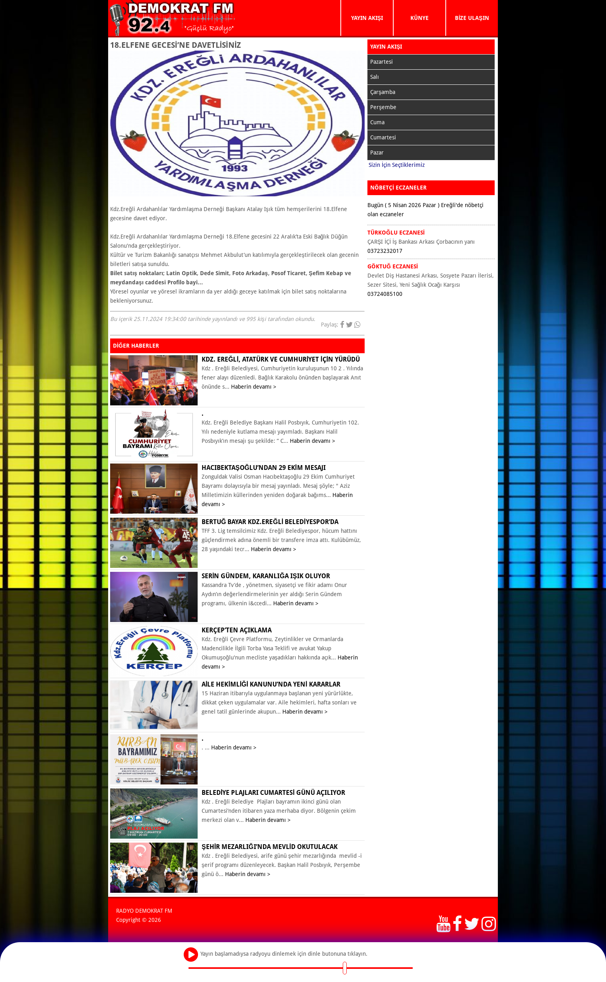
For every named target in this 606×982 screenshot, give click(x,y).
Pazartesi (381, 62)
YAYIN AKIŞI (367, 18)
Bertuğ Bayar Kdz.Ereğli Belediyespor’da (270, 522)
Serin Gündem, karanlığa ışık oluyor (266, 576)
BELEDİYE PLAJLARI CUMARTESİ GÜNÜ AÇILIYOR (273, 792)
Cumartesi (383, 137)
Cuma (377, 122)
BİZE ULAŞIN (472, 18)
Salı (374, 77)
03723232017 (384, 251)
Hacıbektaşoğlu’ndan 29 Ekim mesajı (264, 467)
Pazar (377, 152)
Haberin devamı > (253, 386)
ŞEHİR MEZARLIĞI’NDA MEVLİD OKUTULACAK (270, 847)
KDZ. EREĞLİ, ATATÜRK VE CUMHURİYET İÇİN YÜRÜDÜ (281, 359)
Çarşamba (382, 92)
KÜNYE (419, 18)
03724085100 (384, 294)
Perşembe (383, 107)
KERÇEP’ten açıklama (237, 630)
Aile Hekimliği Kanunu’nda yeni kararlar (271, 684)
